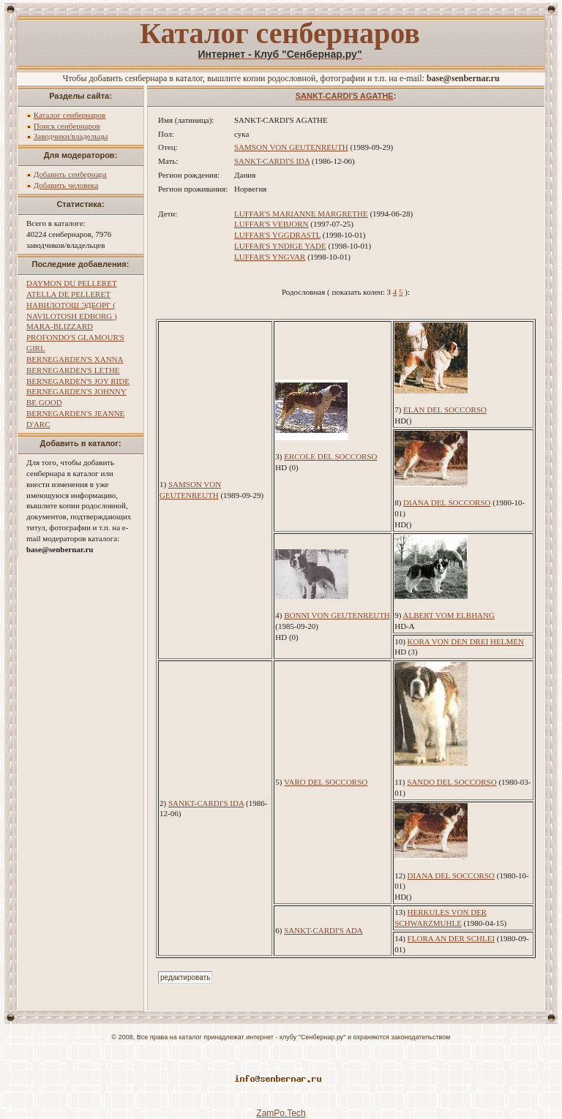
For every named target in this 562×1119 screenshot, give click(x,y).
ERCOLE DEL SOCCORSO (330, 456)
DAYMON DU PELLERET (71, 283)
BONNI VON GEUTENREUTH (337, 615)
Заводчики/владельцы (71, 136)
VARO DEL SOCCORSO (325, 781)
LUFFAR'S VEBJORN (271, 223)
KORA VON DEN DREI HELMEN (466, 641)
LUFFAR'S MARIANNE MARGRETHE (301, 213)
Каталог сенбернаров (70, 114)
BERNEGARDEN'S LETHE (73, 370)
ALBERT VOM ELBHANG (449, 615)
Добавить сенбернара (70, 174)
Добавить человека (66, 185)
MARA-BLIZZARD (59, 326)
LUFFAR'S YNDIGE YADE (280, 245)
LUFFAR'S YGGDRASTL (277, 234)
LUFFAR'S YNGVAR (269, 256)
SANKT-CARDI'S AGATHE (345, 95)
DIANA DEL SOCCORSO (446, 502)
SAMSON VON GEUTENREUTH (291, 147)
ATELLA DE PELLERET (68, 294)
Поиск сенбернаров (67, 125)
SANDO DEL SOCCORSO (451, 781)
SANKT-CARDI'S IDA (272, 161)
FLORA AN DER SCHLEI (451, 938)
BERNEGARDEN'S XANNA (74, 359)
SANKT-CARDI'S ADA (323, 930)
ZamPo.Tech (280, 1113)
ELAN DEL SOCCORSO (445, 409)
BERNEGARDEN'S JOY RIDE (78, 381)
